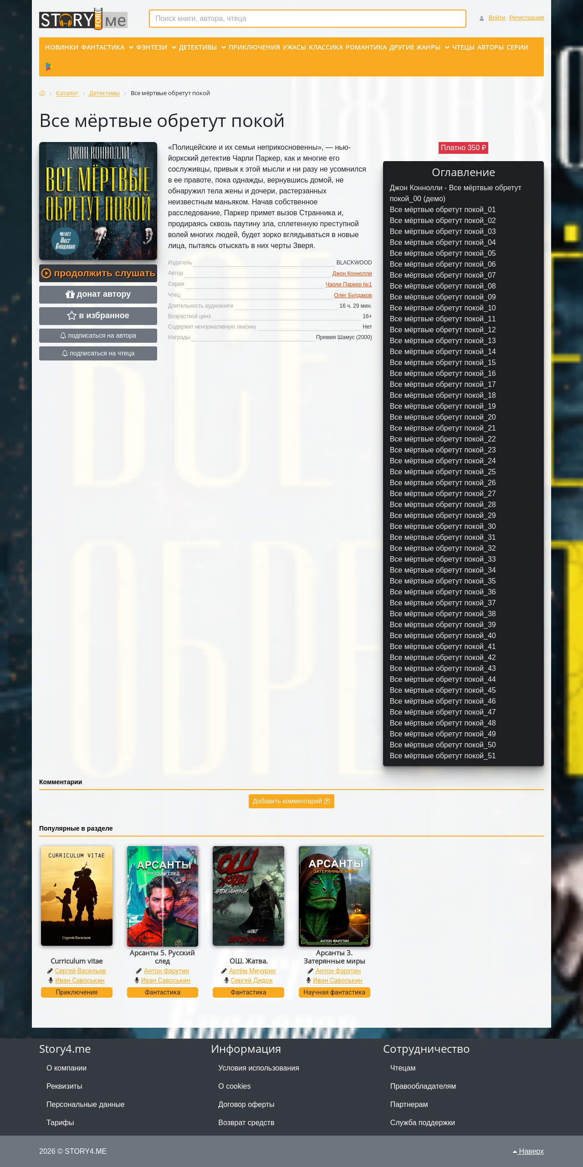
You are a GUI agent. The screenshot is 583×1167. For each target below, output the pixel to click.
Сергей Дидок (252, 980)
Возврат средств (246, 1122)
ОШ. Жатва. (249, 960)
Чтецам (403, 1068)
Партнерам (409, 1104)
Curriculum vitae (76, 960)
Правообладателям (423, 1086)
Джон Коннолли (352, 273)
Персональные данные (85, 1104)
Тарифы (60, 1122)
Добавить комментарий (291, 801)
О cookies (234, 1086)
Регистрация (526, 17)
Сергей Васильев (80, 970)
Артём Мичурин (252, 970)
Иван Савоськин (80, 980)
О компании (66, 1068)
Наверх (528, 1151)
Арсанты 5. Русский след (162, 956)
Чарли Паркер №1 (349, 284)
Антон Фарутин (166, 970)
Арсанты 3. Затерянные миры (334, 956)
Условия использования (258, 1068)
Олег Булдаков (353, 295)
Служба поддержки (422, 1122)
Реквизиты (64, 1086)
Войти (497, 17)
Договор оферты (246, 1104)
